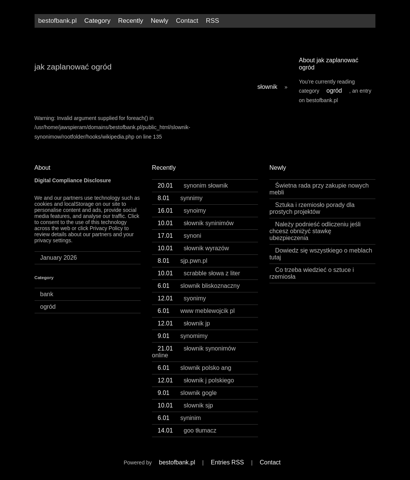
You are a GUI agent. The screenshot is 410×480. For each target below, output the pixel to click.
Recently (130, 20)
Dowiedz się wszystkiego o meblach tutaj (320, 254)
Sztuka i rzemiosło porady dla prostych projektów (312, 208)
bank (47, 294)
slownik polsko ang (194, 368)
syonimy (182, 298)
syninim (179, 418)
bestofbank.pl (57, 20)
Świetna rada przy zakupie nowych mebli (319, 189)
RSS (212, 20)
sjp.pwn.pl (182, 260)
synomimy (183, 336)
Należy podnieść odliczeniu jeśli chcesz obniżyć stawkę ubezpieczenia (315, 231)
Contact (187, 20)
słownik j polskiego (196, 380)
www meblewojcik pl (196, 311)
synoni (179, 235)
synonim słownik (193, 185)
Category (97, 20)
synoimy (182, 210)
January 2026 (58, 257)
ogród (334, 90)
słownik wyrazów (193, 248)
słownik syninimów (196, 223)
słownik (267, 87)
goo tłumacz (187, 430)
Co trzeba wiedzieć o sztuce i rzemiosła (311, 273)
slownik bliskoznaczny (199, 286)
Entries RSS (227, 462)
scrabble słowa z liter (199, 273)
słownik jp (184, 323)
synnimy (180, 198)
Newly (159, 20)
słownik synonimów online (194, 351)
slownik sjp (185, 405)
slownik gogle (187, 393)
